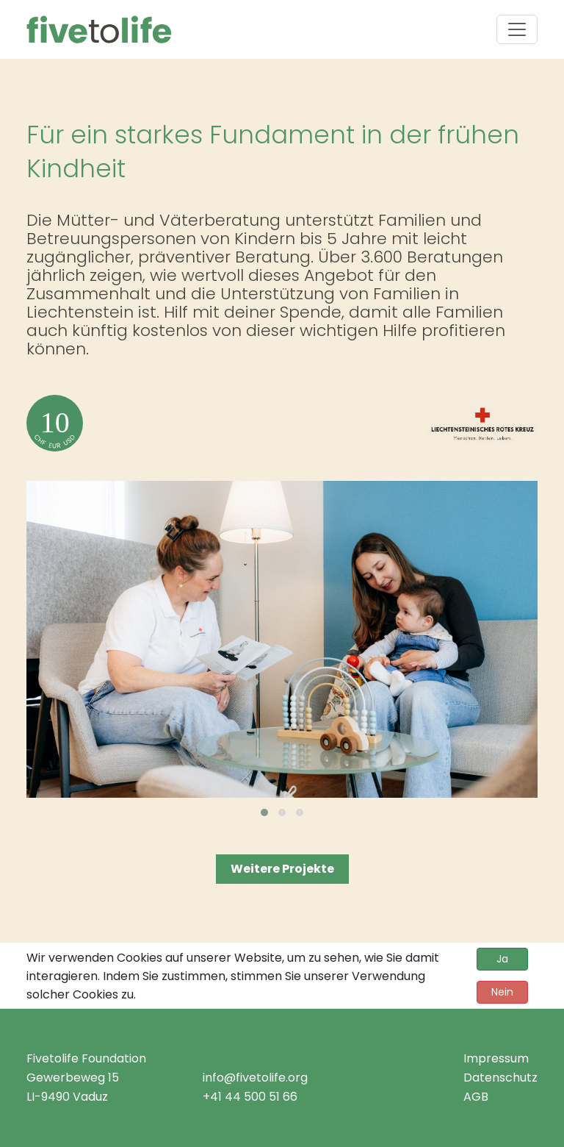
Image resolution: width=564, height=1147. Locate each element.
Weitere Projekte (282, 868)
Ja (502, 958)
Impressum (496, 1058)
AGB (475, 1096)
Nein (502, 992)
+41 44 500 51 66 (250, 1096)
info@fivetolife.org (255, 1077)
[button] (264, 812)
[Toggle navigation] (517, 29)
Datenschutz (500, 1077)
